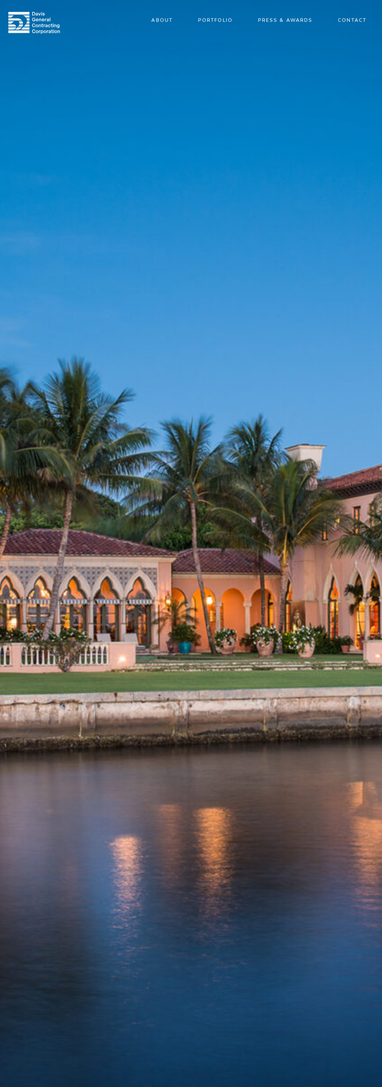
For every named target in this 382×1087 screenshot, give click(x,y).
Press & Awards (285, 20)
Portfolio (215, 20)
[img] (34, 23)
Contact (352, 20)
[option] (191, 543)
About (162, 20)
